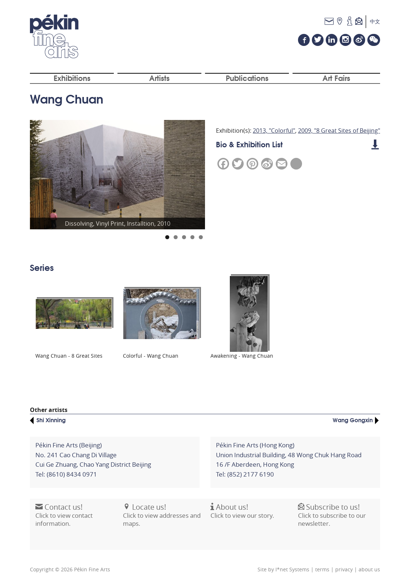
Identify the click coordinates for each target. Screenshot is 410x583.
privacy (344, 569)
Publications (247, 77)
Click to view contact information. (64, 518)
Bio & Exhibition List (297, 144)
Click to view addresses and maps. (162, 518)
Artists (159, 77)
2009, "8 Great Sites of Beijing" (339, 131)
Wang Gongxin (353, 419)
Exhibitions (72, 77)
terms (322, 569)
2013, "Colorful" (274, 131)
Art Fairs (336, 77)
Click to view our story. (242, 515)
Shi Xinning (51, 419)
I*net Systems (292, 569)
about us (369, 569)
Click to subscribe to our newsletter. (332, 518)
